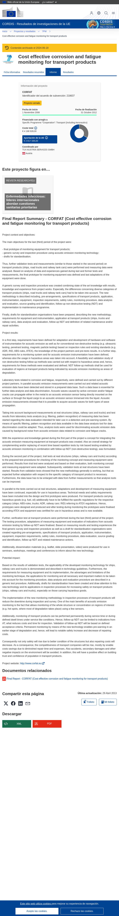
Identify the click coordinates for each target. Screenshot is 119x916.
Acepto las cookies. (36, 911)
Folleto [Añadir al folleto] (89, 697)
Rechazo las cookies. (82, 911)
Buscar (106, 13)
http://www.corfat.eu (31, 659)
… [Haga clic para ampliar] (8, 31)
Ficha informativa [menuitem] (12, 68)
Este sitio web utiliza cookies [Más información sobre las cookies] (36, 903)
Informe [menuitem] (53, 68)
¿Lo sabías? (49, 2)
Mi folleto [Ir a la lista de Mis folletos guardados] (107, 698)
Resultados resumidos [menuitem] (33, 68)
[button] (98, 13)
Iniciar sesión (91, 13)
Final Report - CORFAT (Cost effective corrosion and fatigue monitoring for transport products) (57, 675)
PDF (49, 719)
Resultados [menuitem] (68, 68)
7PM (18, 32)
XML (19, 720)
